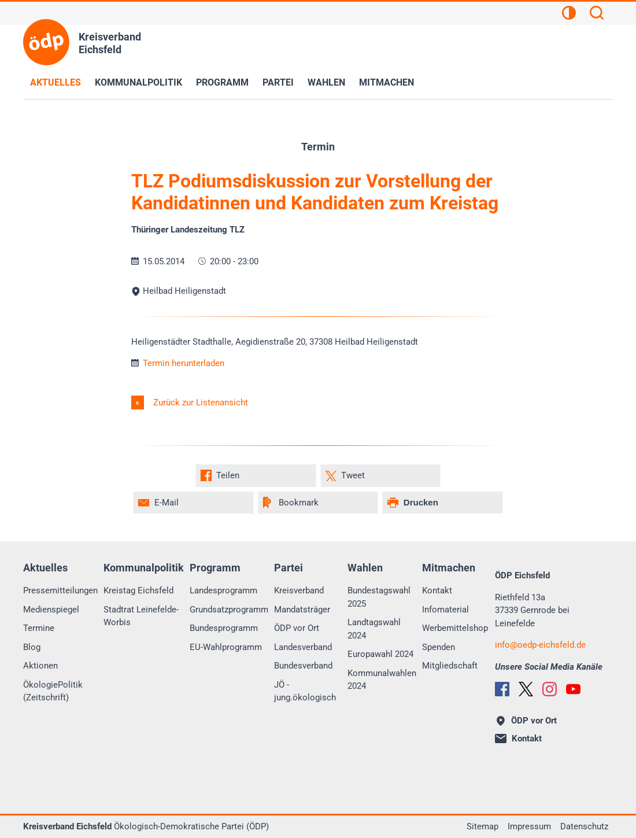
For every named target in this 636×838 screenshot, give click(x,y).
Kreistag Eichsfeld (138, 590)
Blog (31, 647)
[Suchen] (596, 14)
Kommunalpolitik (138, 82)
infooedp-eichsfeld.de (540, 645)
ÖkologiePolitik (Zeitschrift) (53, 691)
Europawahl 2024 (380, 654)
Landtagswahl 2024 (374, 629)
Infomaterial (445, 609)
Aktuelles (55, 82)
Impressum (529, 826)
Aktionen (40, 665)
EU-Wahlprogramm (226, 647)
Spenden (438, 647)
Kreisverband (299, 590)
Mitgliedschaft (450, 665)
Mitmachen (386, 82)
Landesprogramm (223, 590)
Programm (222, 82)
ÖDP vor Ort (296, 628)
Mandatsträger (302, 609)
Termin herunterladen (177, 363)
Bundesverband (303, 665)
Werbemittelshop (455, 628)
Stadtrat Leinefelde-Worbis (141, 616)
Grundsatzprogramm (229, 609)
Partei (278, 82)
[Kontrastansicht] (568, 14)
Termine (38, 628)
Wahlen (326, 82)
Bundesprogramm (224, 628)
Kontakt (437, 590)
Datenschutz (584, 826)
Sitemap (482, 826)
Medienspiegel (51, 609)
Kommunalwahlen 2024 (381, 680)
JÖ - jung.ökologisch (305, 691)
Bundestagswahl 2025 (379, 597)
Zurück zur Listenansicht (199, 402)
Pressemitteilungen (60, 590)
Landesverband (303, 647)
